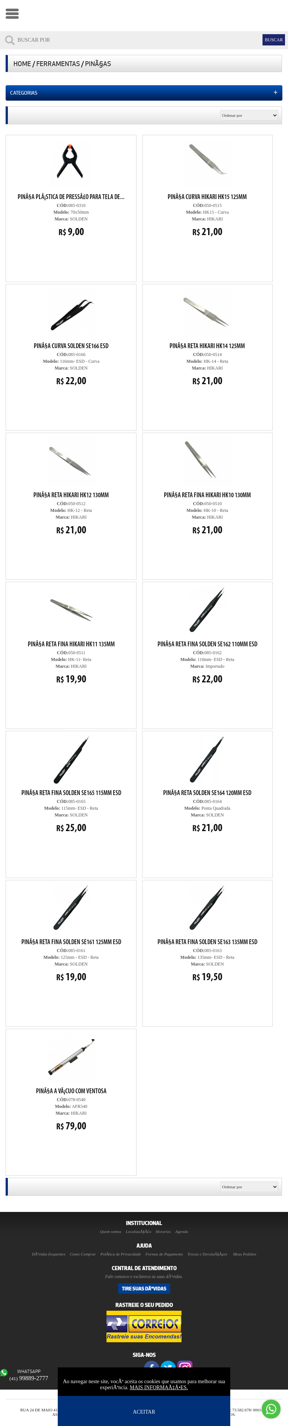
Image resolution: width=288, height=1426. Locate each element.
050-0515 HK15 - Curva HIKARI (206, 187)
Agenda (182, 1231)
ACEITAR (144, 1412)
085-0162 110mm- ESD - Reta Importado (207, 635)
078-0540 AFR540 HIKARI (71, 1082)
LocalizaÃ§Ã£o (138, 1231)
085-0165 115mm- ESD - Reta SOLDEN (71, 784)
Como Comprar (83, 1254)
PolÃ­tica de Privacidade (120, 1254)
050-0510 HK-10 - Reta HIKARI (207, 486)
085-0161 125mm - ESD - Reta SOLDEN (69, 932)
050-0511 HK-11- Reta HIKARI (71, 635)
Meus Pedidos (244, 1254)
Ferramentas (58, 63)
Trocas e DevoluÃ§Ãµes (207, 1254)
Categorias (144, 92)
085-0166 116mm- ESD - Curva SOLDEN (71, 337)
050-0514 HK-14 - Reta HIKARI (207, 337)
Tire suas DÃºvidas (144, 1288)
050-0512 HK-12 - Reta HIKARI (71, 486)
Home (22, 63)
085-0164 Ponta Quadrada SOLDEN (207, 784)
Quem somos (111, 1231)
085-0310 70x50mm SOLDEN (71, 188)
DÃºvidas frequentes (48, 1254)
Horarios (163, 1231)
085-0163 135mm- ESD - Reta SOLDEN (206, 932)
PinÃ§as (98, 63)
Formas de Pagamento (164, 1254)
